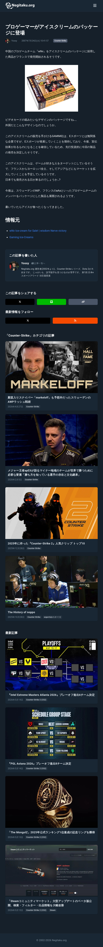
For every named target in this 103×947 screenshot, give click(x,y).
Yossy (25, 263)
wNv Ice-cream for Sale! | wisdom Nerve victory (37, 230)
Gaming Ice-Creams (21, 237)
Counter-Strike (60, 41)
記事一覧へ (38, 263)
